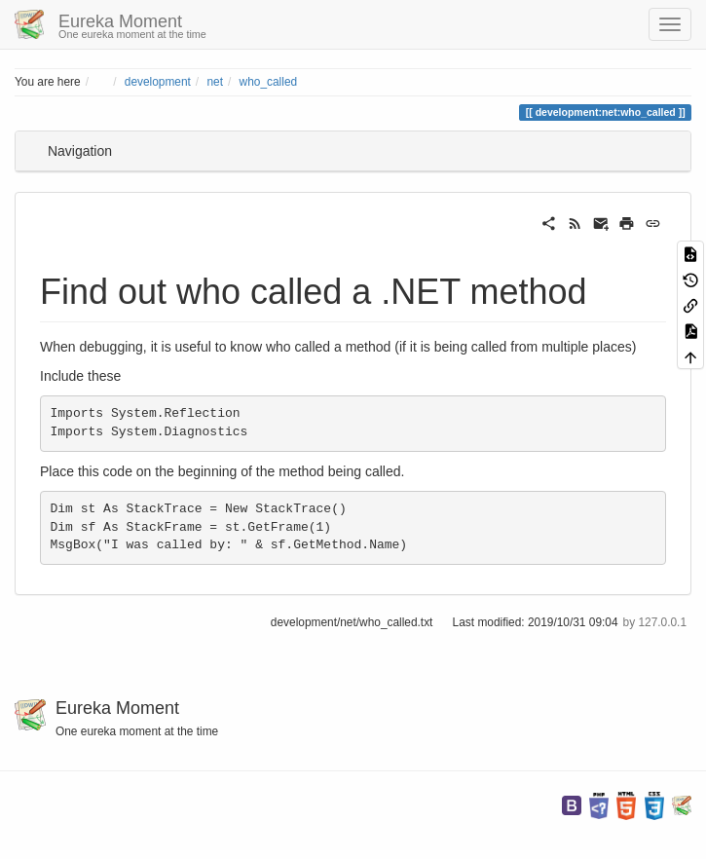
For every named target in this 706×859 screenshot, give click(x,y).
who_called (269, 82)
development (158, 82)
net (214, 82)
